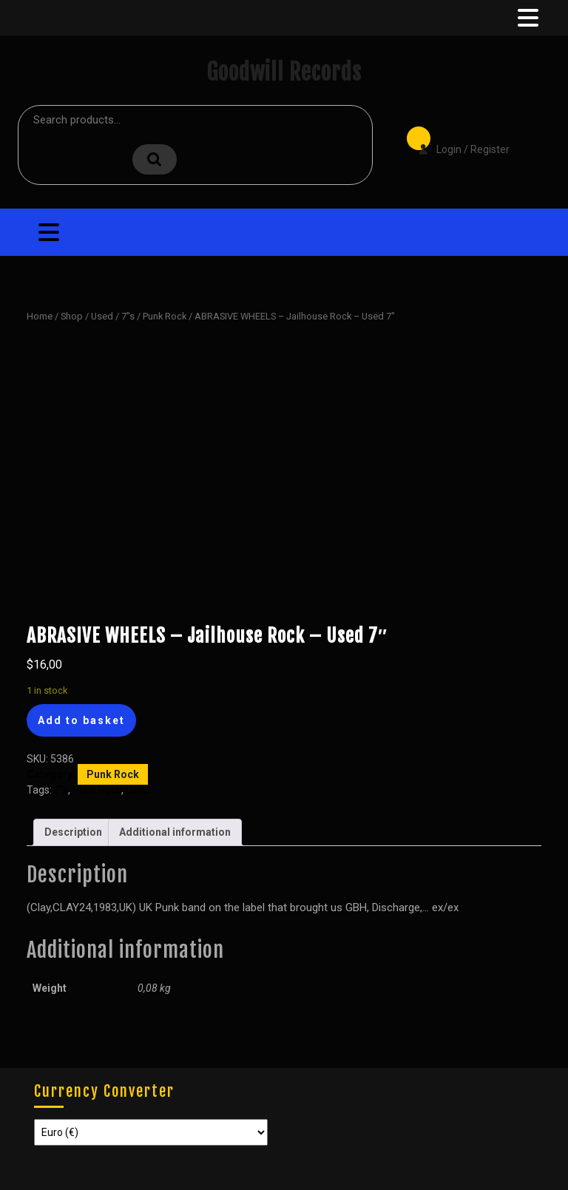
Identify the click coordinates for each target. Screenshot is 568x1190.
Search (154, 159)
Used (102, 316)
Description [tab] (73, 832)
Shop (72, 316)
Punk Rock (164, 316)
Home (40, 316)
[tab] (526, 18)
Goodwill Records (284, 72)
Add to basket (81, 720)
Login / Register (456, 139)
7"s (128, 316)
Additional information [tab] (175, 832)
